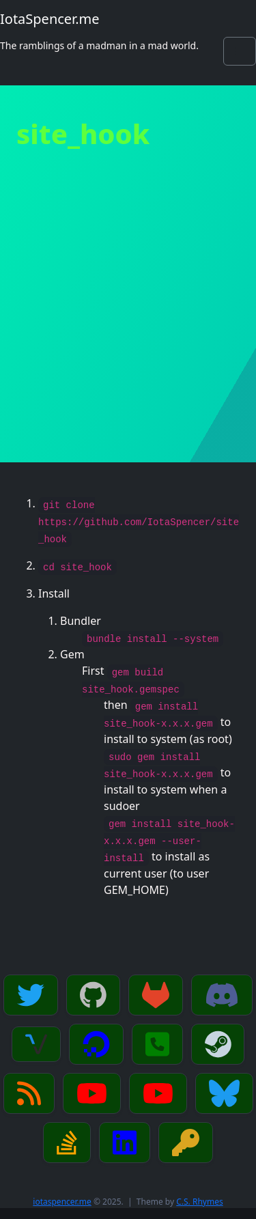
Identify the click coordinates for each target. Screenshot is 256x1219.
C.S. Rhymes (199, 1201)
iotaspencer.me (62, 1201)
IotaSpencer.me (50, 19)
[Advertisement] (128, 327)
